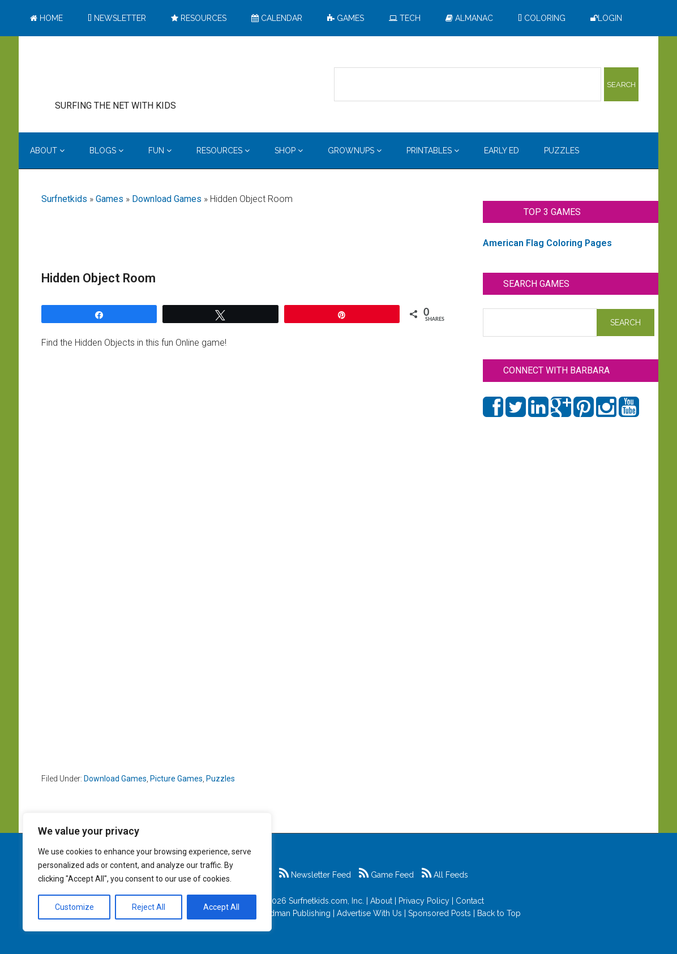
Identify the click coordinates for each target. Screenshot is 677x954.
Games (109, 199)
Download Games (167, 199)
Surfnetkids (64, 199)
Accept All (221, 907)
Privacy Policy (424, 900)
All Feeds (445, 874)
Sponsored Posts (439, 913)
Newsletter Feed (315, 874)
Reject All (148, 907)
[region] (147, 872)
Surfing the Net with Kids (133, 73)
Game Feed (386, 874)
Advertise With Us (369, 913)
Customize (74, 907)
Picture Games (176, 778)
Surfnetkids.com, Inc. (326, 900)
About (381, 900)
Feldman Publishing (294, 913)
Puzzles (220, 778)
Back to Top (499, 913)
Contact (470, 900)
